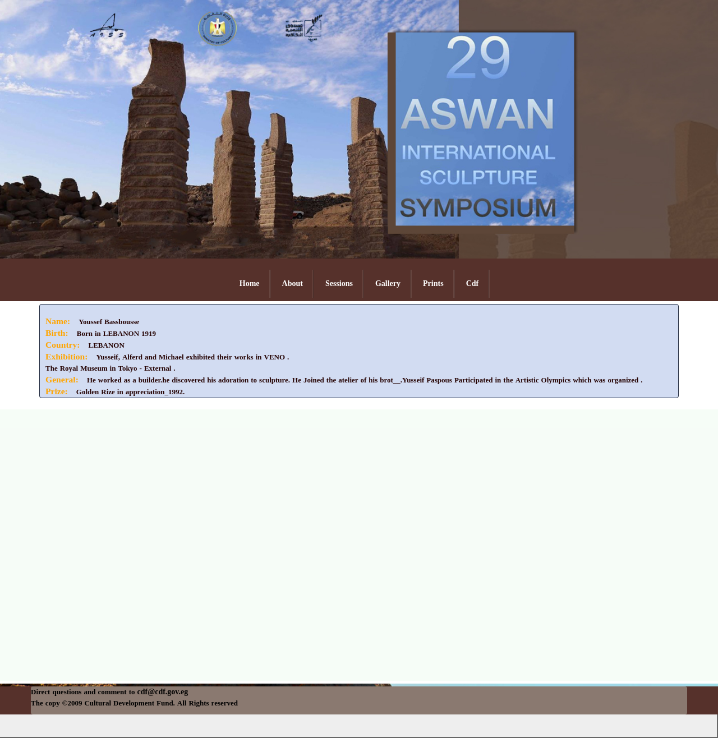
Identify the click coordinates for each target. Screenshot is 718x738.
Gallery (388, 283)
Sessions (339, 283)
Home (250, 283)
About (292, 283)
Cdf (472, 283)
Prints (433, 283)
